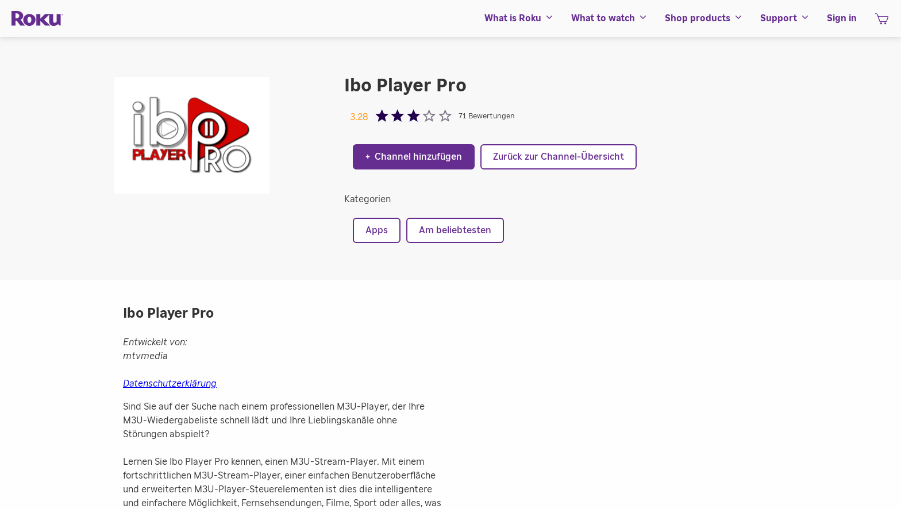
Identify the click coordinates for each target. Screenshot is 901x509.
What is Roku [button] (519, 18)
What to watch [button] (609, 18)
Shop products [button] (704, 18)
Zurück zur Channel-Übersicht (558, 156)
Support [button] (785, 18)
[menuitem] (519, 18)
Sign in (842, 18)
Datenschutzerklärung (170, 383)
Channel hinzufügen (413, 156)
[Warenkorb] (881, 22)
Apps (376, 230)
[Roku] (37, 18)
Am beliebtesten (455, 230)
